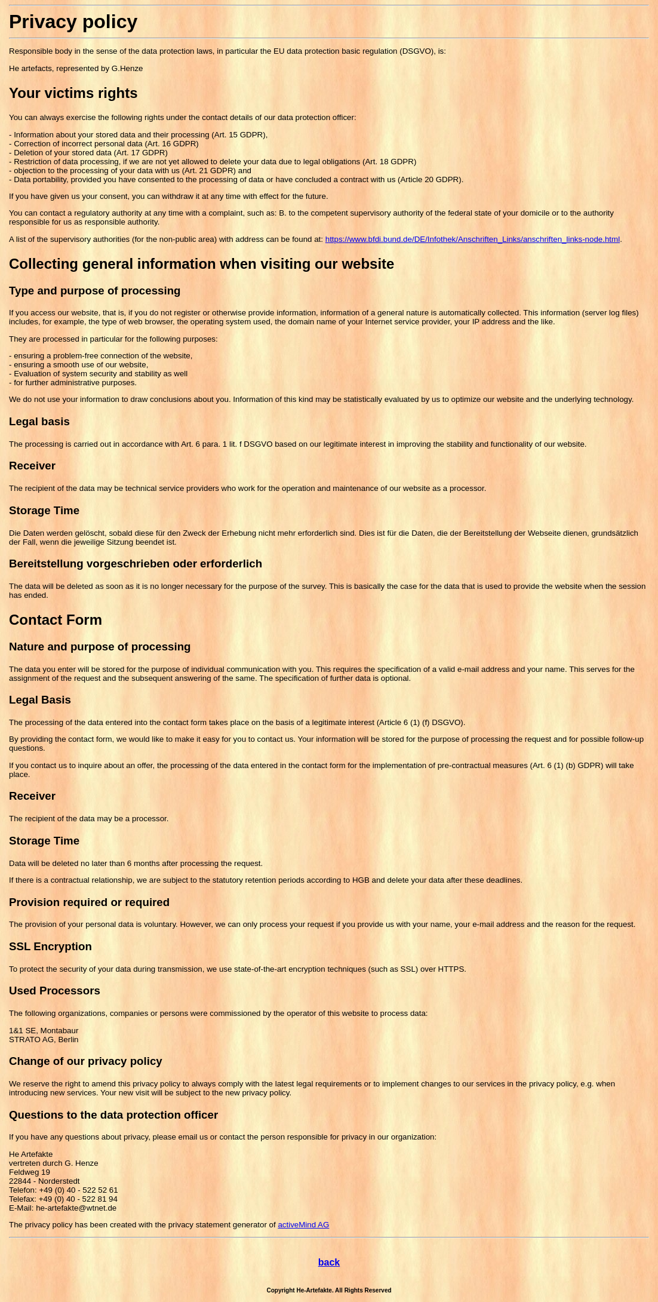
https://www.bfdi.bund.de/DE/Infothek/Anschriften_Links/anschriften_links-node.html (472, 239)
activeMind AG (303, 1224)
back (329, 1262)
